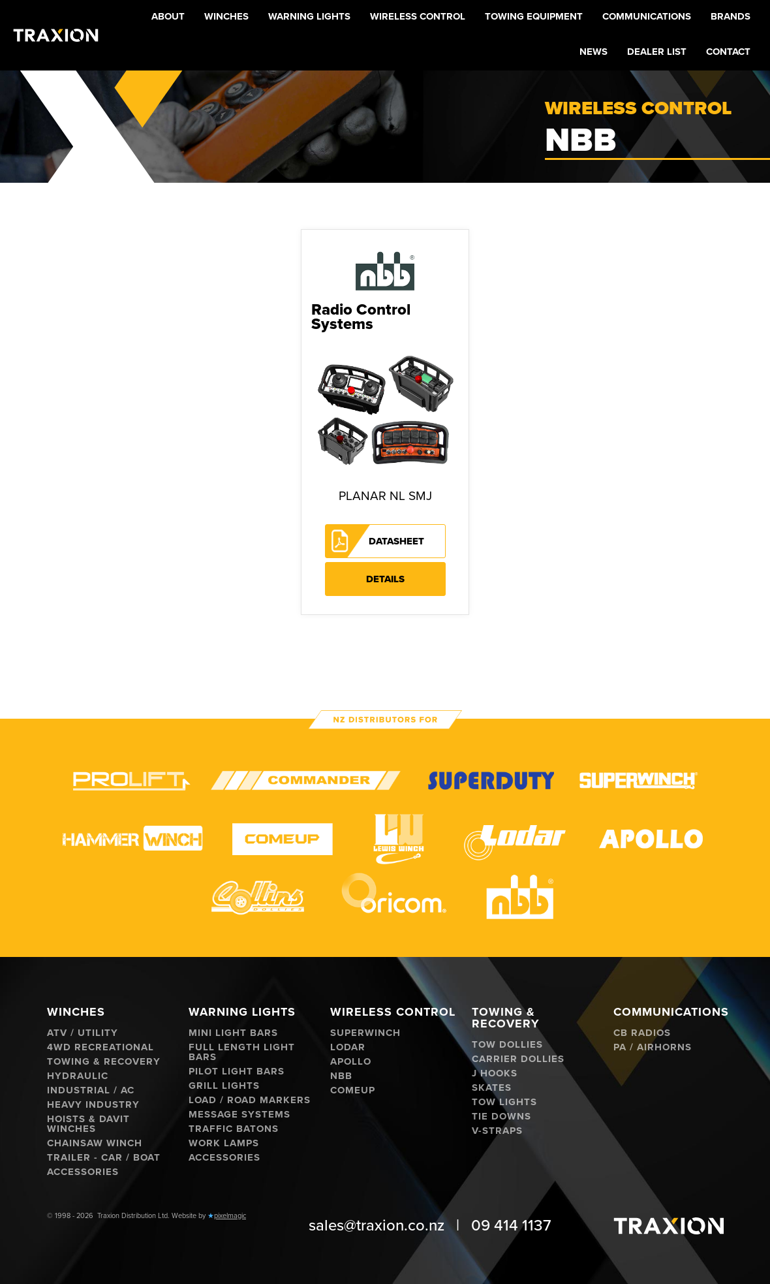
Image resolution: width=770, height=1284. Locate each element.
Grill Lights (224, 1085)
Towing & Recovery (104, 1061)
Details (385, 579)
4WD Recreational (100, 1047)
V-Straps (497, 1130)
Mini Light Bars (233, 1033)
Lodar (347, 1047)
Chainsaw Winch (94, 1143)
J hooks (494, 1073)
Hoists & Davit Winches (88, 1124)
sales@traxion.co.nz (376, 1225)
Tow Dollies (507, 1044)
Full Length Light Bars (242, 1052)
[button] (226, 17)
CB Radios (642, 1033)
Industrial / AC (90, 1090)
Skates (492, 1087)
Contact (728, 51)
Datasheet (396, 541)
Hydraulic (77, 1076)
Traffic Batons (234, 1129)
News (593, 51)
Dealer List (656, 51)
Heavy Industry (93, 1104)
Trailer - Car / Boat (104, 1157)
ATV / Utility (82, 1033)
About (168, 16)
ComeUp (352, 1090)
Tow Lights (504, 1102)
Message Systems (239, 1114)
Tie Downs (501, 1116)
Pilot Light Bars (237, 1071)
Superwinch (365, 1033)
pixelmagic (230, 1216)
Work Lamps (224, 1143)
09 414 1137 (511, 1225)
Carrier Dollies (518, 1059)
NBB (341, 1076)
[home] (56, 35)
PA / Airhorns (652, 1047)
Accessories (83, 1172)
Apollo (350, 1061)
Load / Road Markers (250, 1100)
